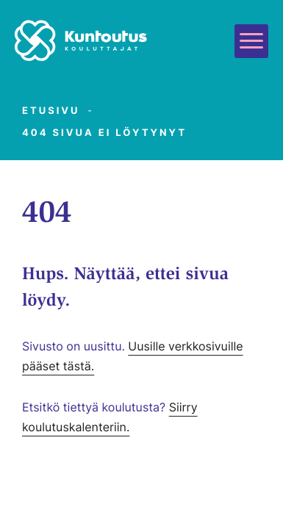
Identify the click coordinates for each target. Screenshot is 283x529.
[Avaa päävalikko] (251, 41)
